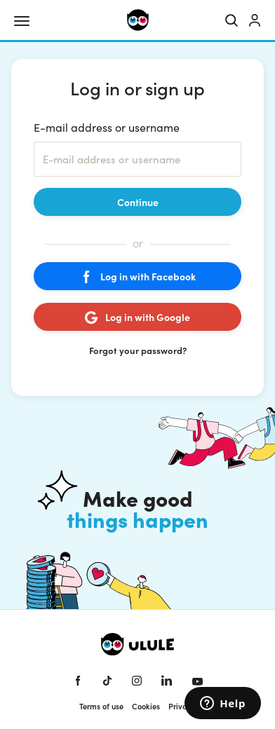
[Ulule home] (138, 20)
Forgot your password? (138, 350)
